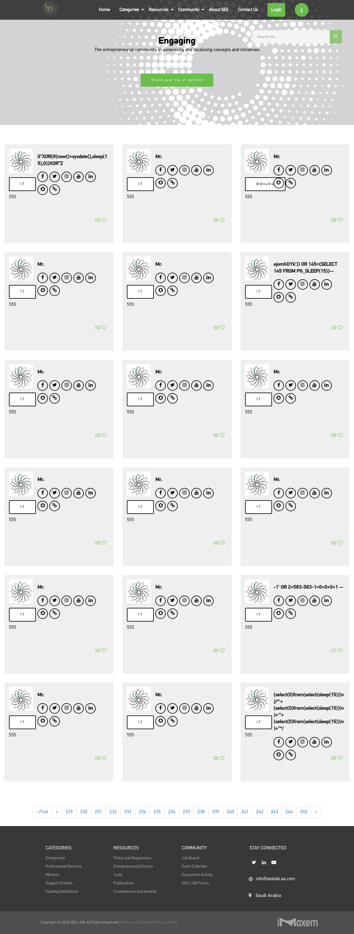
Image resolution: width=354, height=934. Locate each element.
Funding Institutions (61, 906)
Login (276, 9)
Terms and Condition (137, 922)
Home (104, 9)
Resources (158, 9)
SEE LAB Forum (195, 897)
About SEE (218, 9)
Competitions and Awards (135, 906)
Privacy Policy (167, 922)
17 (22, 184)
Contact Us (248, 9)
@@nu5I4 (265, 184)
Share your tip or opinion (177, 80)
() (101, 228)
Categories (129, 9)
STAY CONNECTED (268, 863)
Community (188, 9)
